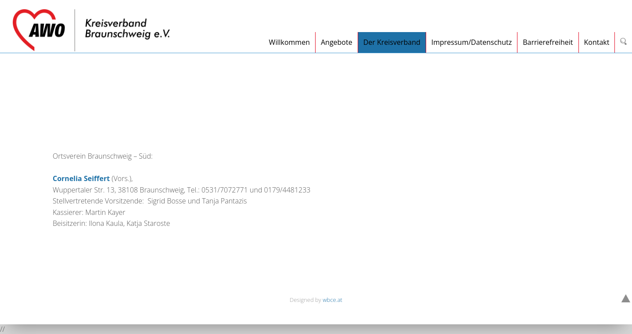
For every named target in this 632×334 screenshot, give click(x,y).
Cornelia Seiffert (81, 178)
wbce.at (332, 300)
